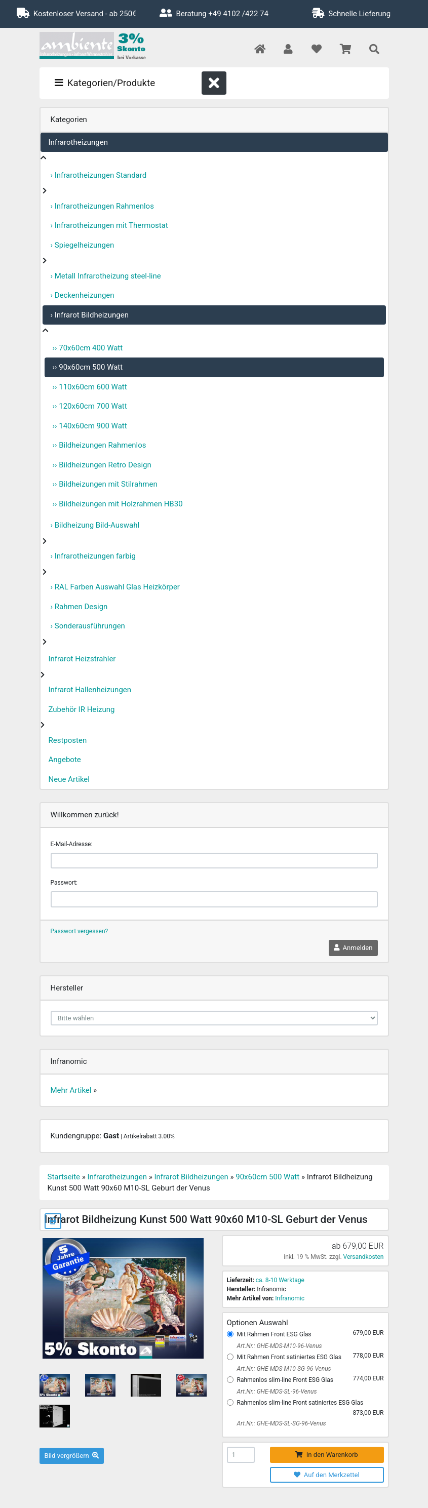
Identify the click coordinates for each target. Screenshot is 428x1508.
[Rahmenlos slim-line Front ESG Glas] (230, 1379)
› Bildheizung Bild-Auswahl (95, 525)
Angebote (65, 759)
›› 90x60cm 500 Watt (88, 367)
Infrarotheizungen (78, 142)
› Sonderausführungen (88, 625)
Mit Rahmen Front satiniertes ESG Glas (289, 1357)
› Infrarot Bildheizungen (90, 315)
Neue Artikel (69, 779)
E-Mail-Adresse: (72, 844)
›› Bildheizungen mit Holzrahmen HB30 (118, 503)
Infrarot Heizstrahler (82, 658)
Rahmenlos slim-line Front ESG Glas (285, 1379)
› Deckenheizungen (82, 295)
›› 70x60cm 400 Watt (88, 347)
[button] (288, 50)
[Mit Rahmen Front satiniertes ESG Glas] (230, 1357)
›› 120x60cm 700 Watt (90, 406)
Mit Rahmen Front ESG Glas (274, 1334)
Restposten (68, 740)
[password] (214, 899)
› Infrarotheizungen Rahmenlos (102, 206)
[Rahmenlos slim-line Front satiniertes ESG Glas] (230, 1402)
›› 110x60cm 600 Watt (90, 386)
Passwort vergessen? (79, 931)
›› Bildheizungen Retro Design (102, 464)
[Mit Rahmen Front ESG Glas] (230, 1334)
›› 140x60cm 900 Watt (90, 425)
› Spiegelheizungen (82, 245)
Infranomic (289, 1298)
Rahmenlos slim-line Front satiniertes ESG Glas (300, 1402)
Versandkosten (363, 1256)
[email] (214, 861)
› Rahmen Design (79, 606)
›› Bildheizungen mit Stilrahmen (105, 484)
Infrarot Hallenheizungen (90, 689)
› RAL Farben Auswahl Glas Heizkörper (115, 586)
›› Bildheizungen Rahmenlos (99, 445)
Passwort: (64, 882)
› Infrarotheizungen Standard (99, 175)
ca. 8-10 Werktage (280, 1280)
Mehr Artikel (71, 1090)
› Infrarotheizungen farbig (93, 556)
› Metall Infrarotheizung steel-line (106, 276)
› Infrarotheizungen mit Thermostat (109, 225)
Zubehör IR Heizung (82, 709)
